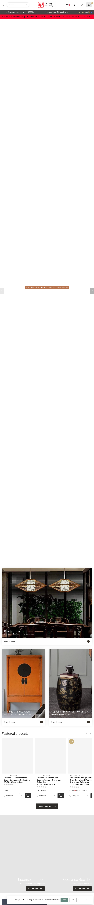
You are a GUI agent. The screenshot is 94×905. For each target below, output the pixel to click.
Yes (64, 900)
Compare (9, 796)
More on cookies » (84, 900)
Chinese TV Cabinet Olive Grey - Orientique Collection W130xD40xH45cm (17, 780)
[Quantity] (21, 795)
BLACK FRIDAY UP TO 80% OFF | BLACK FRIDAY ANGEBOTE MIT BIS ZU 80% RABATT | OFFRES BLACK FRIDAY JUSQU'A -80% (46, 17)
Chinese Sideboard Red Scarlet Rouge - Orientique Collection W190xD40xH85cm (49, 781)
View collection (47, 806)
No (73, 900)
